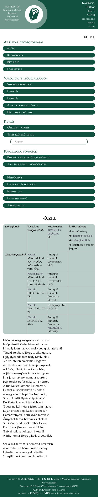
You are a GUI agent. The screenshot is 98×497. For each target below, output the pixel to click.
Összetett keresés (18, 127)
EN (92, 37)
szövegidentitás (81, 240)
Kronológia (15, 55)
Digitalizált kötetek (20, 112)
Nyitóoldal (14, 177)
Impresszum (14, 191)
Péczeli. (31, 254)
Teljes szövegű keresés (21, 134)
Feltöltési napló (17, 198)
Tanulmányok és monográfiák (26, 164)
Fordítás (12, 91)
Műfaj (11, 48)
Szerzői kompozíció (19, 84)
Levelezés (12, 98)
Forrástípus (14, 69)
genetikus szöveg (82, 235)
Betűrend (13, 62)
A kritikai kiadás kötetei (22, 105)
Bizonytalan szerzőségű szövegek (28, 157)
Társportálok (16, 205)
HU (86, 37)
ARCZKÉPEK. (55, 327)
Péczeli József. (35, 273)
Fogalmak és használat (22, 184)
